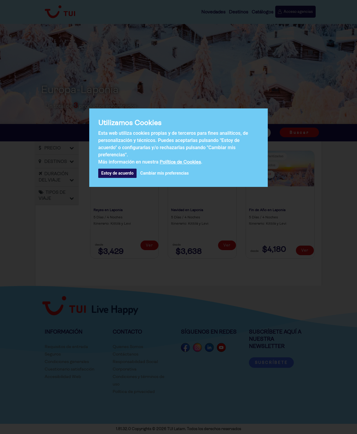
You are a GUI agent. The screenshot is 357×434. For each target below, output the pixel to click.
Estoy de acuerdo (117, 173)
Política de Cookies (180, 162)
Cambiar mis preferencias (164, 173)
